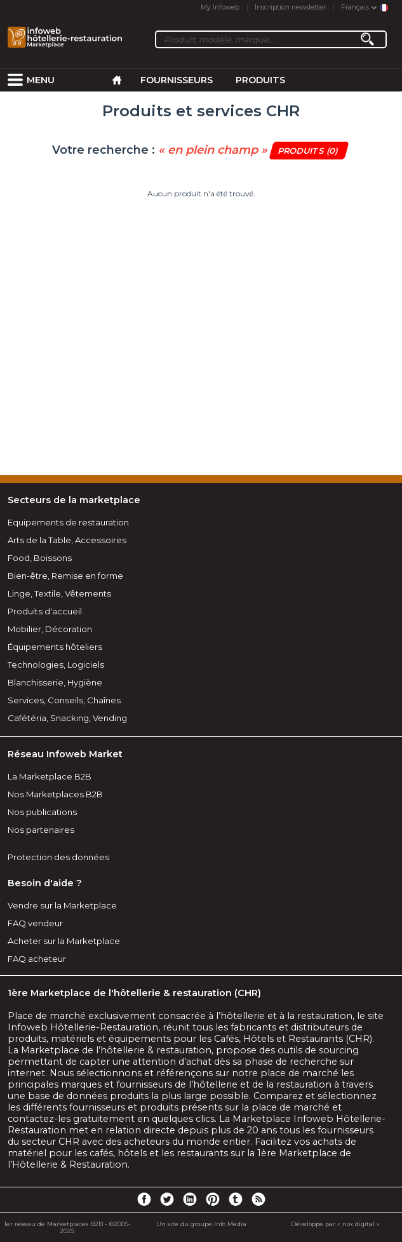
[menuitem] (15, 80)
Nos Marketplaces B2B (55, 794)
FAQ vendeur (35, 923)
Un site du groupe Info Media (201, 1223)
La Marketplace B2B (49, 776)
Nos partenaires (41, 830)
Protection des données (58, 857)
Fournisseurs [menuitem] (176, 80)
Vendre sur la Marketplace (62, 905)
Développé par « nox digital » (335, 1223)
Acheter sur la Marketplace (64, 941)
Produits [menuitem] (260, 80)
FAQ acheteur (37, 959)
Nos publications (42, 812)
